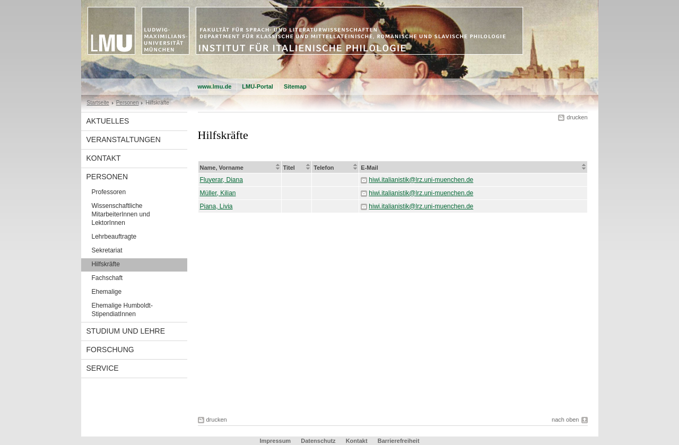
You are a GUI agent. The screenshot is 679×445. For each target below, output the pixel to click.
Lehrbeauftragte (114, 236)
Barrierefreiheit (399, 441)
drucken (577, 117)
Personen (127, 103)
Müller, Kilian (218, 193)
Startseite (98, 103)
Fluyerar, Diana (221, 180)
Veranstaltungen (123, 139)
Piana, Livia (216, 206)
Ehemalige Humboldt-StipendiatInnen (122, 310)
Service (102, 368)
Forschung (110, 349)
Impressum (275, 441)
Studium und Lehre (126, 331)
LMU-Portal (257, 86)
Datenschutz (318, 441)
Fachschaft (107, 278)
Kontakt (103, 158)
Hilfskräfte (106, 264)
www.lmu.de (215, 86)
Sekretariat (107, 250)
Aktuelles (107, 121)
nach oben (565, 419)
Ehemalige (107, 291)
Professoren (109, 192)
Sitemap (295, 86)
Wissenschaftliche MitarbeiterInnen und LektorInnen (121, 214)
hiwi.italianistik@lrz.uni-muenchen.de (421, 180)
